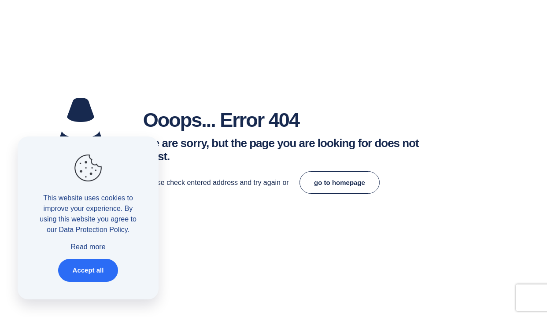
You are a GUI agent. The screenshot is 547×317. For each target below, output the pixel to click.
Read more (87, 247)
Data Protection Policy (93, 229)
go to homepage (339, 182)
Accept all (88, 270)
